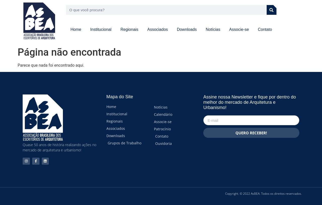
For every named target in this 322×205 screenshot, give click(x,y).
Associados (157, 29)
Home (75, 29)
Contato (265, 29)
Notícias (213, 29)
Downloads (187, 29)
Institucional (101, 29)
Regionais (129, 29)
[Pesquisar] (271, 10)
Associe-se (239, 29)
